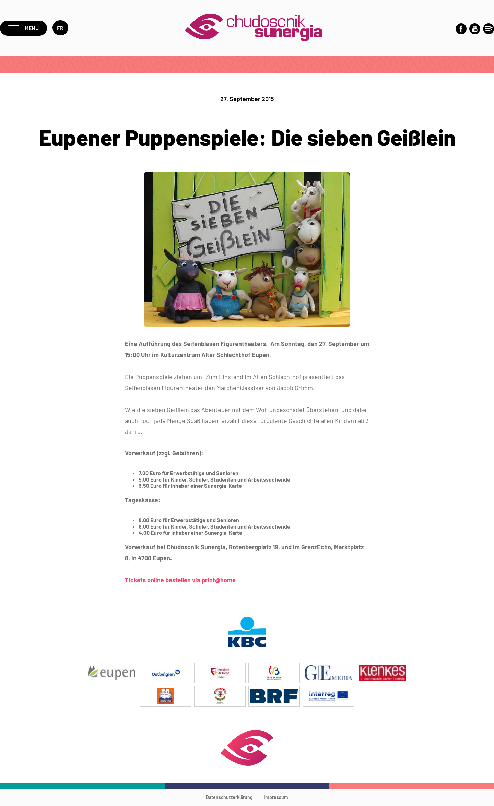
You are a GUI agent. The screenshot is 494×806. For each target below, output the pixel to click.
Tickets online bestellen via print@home (180, 580)
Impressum (276, 797)
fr (60, 28)
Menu (23, 28)
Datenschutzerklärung (229, 797)
